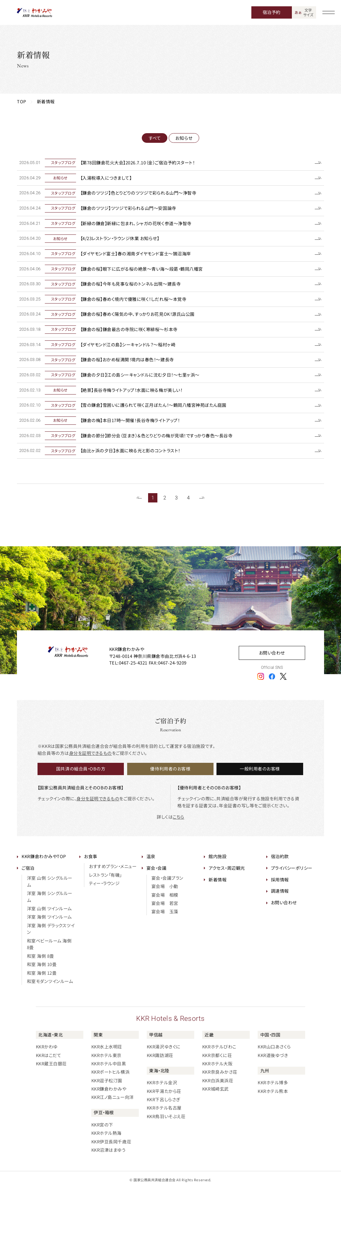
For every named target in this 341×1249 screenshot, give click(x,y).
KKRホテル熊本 (273, 1151)
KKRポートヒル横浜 (110, 1132)
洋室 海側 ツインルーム (49, 977)
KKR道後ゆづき (273, 1115)
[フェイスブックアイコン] (272, 736)
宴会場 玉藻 (164, 971)
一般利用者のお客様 (260, 829)
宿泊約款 (280, 916)
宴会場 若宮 (164, 963)
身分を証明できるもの (90, 813)
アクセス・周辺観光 (227, 928)
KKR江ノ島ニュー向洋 (112, 1157)
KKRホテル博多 (273, 1142)
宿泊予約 (272, 12)
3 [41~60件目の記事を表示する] (176, 558)
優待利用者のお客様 (170, 829)
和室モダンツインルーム (50, 1041)
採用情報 (280, 939)
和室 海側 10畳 (42, 1024)
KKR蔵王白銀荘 (51, 1123)
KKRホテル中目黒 (108, 1123)
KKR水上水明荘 (106, 1107)
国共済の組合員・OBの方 (80, 829)
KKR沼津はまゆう (108, 1210)
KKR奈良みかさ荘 (219, 1132)
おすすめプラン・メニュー (112, 926)
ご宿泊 (28, 928)
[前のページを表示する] (139, 558)
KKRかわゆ (47, 1107)
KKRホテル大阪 (217, 1123)
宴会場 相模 (164, 954)
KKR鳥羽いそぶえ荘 (166, 1176)
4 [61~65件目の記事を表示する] (188, 558)
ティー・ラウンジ (104, 943)
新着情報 (217, 939)
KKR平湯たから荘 (164, 1151)
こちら (178, 876)
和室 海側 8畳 (40, 1016)
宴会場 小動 (164, 946)
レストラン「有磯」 (105, 935)
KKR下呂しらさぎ (163, 1159)
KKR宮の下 (102, 1185)
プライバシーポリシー (291, 928)
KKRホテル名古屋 (164, 1168)
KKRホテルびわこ (219, 1107)
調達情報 (280, 951)
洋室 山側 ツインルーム (49, 968)
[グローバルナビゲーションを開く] (328, 12)
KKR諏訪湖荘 (160, 1115)
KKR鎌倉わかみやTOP (44, 916)
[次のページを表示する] (202, 558)
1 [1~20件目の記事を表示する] (152, 558)
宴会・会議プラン (167, 938)
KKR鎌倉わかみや (109, 1149)
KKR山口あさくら (274, 1107)
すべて (154, 138)
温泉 (150, 916)
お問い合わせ (272, 712)
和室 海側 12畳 (42, 1032)
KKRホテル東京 (106, 1115)
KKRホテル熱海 (106, 1193)
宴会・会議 (156, 928)
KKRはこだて (48, 1115)
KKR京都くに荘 (217, 1115)
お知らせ (184, 138)
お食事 (90, 916)
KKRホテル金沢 (162, 1142)
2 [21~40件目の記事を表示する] (164, 558)
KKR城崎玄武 (215, 1149)
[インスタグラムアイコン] (260, 736)
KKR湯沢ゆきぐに (164, 1107)
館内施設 (217, 916)
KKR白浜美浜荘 (217, 1140)
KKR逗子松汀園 (106, 1140)
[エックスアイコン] (283, 736)
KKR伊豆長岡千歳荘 (111, 1201)
